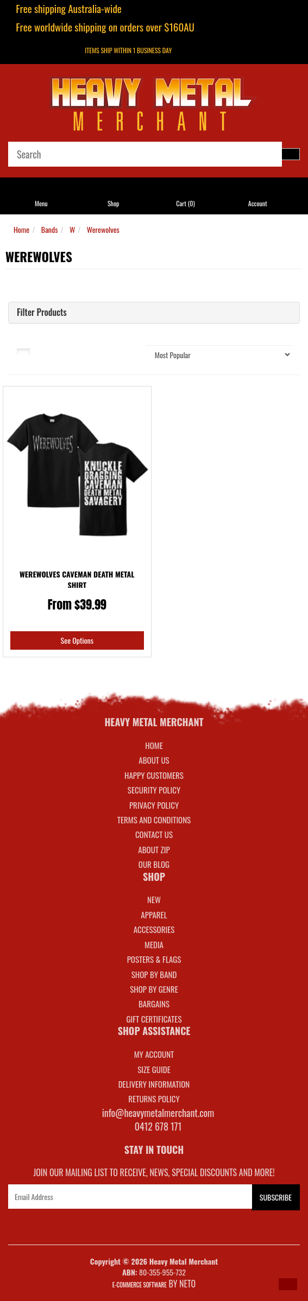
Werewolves (103, 229)
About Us (154, 760)
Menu (41, 203)
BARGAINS (154, 1004)
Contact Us (154, 834)
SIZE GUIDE (154, 1069)
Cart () (185, 203)
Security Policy (154, 790)
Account (257, 203)
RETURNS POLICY (153, 1099)
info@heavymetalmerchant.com (158, 1113)
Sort (120, 350)
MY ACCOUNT (154, 1054)
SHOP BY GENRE (154, 989)
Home (21, 229)
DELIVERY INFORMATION (154, 1084)
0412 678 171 (158, 1126)
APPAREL (154, 915)
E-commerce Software (139, 1284)
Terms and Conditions (154, 820)
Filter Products (42, 313)
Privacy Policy (154, 805)
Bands (49, 229)
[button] (288, 1284)
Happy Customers (154, 775)
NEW (154, 899)
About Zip (153, 849)
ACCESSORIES (154, 929)
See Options (77, 640)
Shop (113, 203)
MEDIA (154, 944)
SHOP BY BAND (154, 974)
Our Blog (154, 864)
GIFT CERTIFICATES (153, 1019)
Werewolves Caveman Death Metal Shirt (77, 579)
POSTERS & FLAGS (154, 959)
